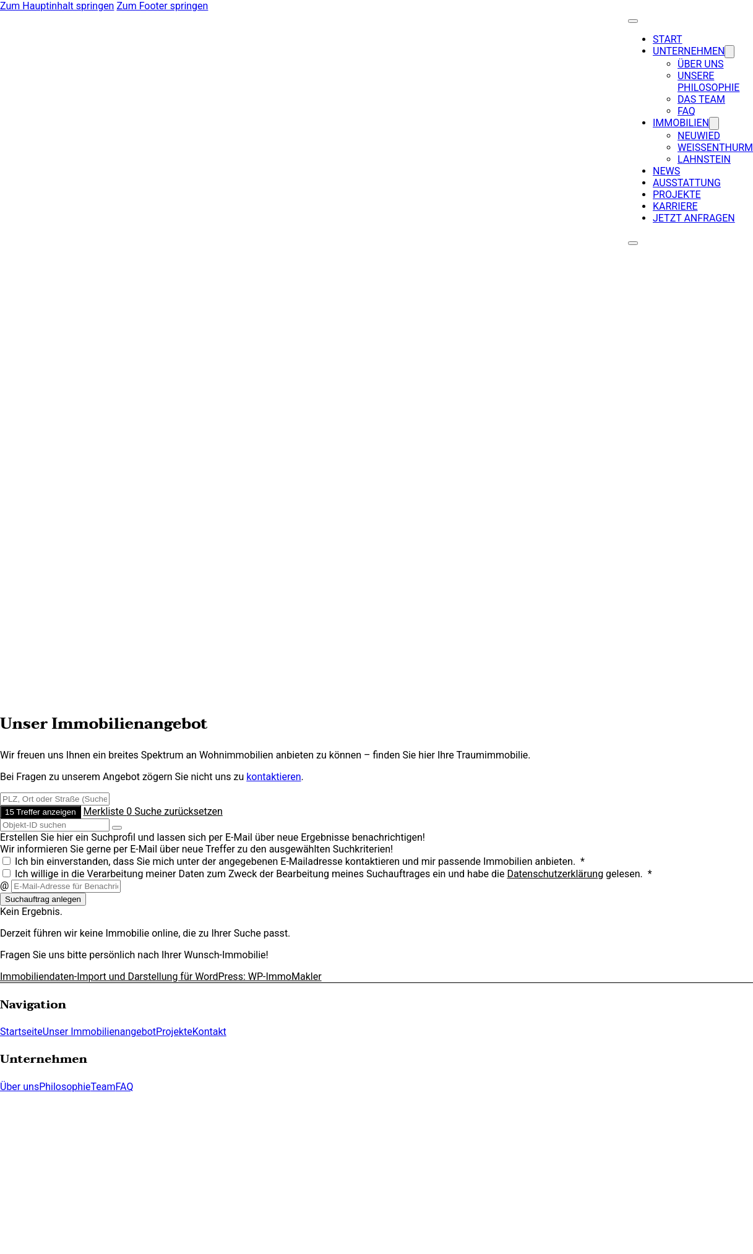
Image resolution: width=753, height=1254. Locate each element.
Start (667, 39)
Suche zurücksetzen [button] (178, 811)
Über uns (701, 64)
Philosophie (64, 1087)
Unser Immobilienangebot (99, 1031)
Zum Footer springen (162, 6)
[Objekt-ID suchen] (55, 824)
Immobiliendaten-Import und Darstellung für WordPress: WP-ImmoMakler (161, 976)
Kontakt (209, 1031)
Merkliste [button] (109, 811)
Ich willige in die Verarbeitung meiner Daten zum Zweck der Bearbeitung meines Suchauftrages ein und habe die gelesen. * (327, 874)
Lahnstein (704, 159)
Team (103, 1087)
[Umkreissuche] (55, 798)
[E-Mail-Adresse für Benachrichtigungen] (66, 886)
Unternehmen (689, 51)
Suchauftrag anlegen (43, 899)
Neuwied (699, 136)
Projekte (677, 194)
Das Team (701, 99)
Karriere (675, 206)
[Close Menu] (633, 21)
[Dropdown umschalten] (729, 51)
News (666, 171)
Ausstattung (687, 183)
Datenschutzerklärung (555, 874)
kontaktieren (273, 777)
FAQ (686, 111)
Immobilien (681, 123)
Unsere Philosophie (708, 81)
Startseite (21, 1031)
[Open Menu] (633, 243)
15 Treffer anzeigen (40, 812)
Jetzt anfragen (694, 218)
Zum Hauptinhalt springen (57, 6)
